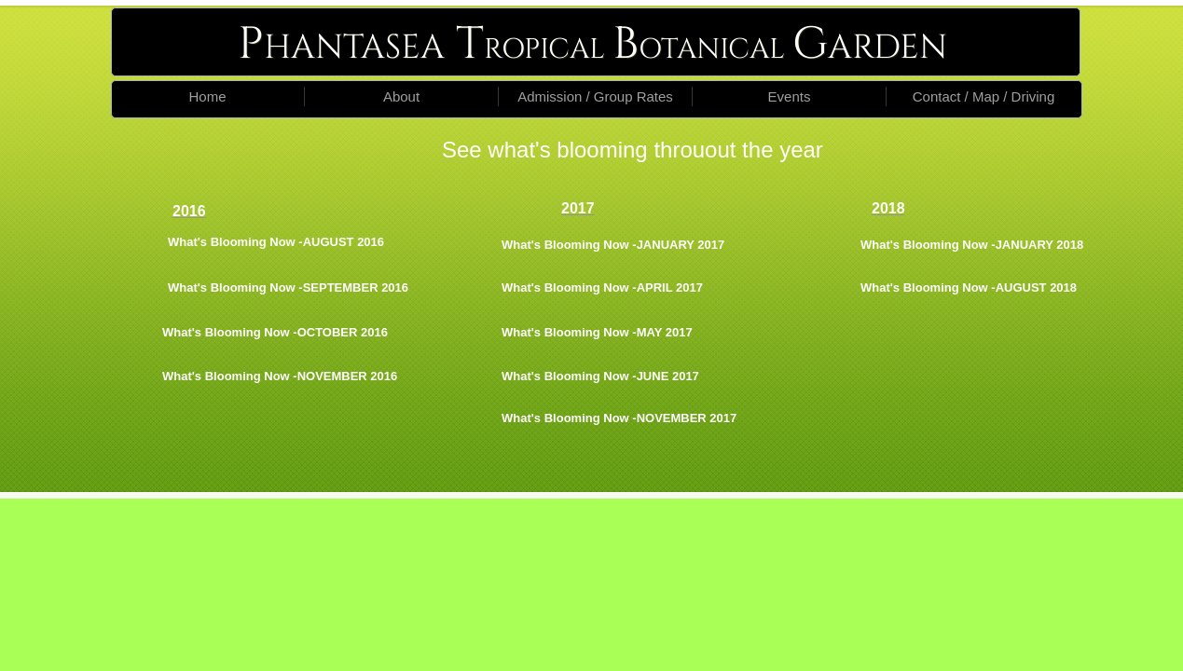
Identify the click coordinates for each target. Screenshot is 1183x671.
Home (207, 96)
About (401, 96)
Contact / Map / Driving (984, 96)
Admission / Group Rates (595, 96)
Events (789, 96)
